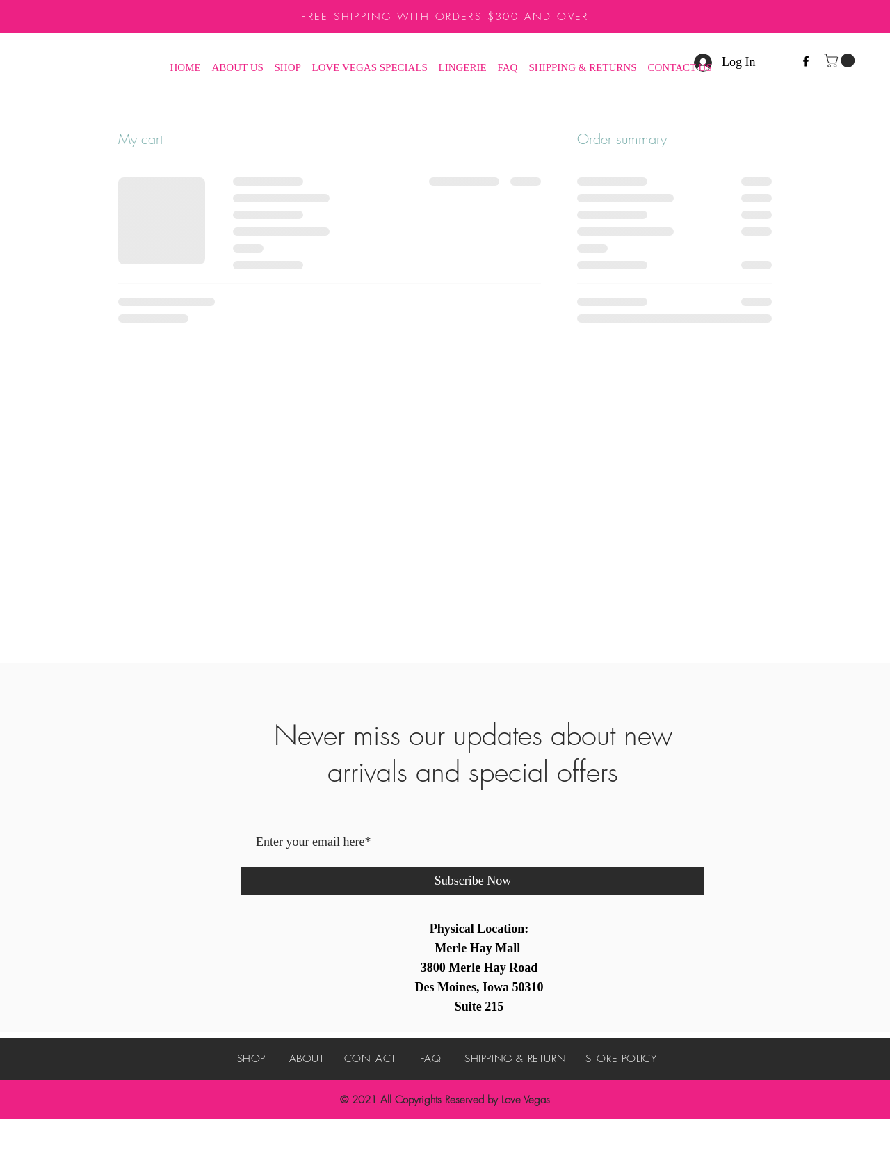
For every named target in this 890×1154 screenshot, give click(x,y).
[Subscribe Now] (472, 881)
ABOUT (307, 1059)
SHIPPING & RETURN (515, 1059)
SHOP (251, 1059)
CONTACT (370, 1059)
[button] (841, 60)
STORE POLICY (620, 1059)
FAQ (431, 1059)
